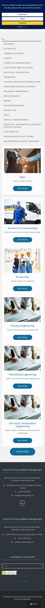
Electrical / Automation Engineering (22, 425)
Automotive (10, 49)
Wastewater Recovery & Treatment (21, 141)
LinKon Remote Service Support (19, 87)
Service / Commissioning (16, 120)
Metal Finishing (11, 96)
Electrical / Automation (16, 72)
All (3, 39)
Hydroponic (10, 77)
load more (22, 451)
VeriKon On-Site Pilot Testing (19, 136)
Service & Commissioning (22, 228)
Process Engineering (14, 105)
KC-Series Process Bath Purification (22, 82)
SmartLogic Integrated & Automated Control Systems (22, 125)
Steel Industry (11, 132)
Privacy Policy (22, 576)
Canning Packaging (13, 53)
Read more (22, 188)
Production (10, 110)
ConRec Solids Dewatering (17, 63)
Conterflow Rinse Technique (18, 68)
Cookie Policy (23, 581)
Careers (8, 58)
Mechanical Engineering (16, 91)
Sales (6, 115)
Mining (7, 101)
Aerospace (9, 44)
